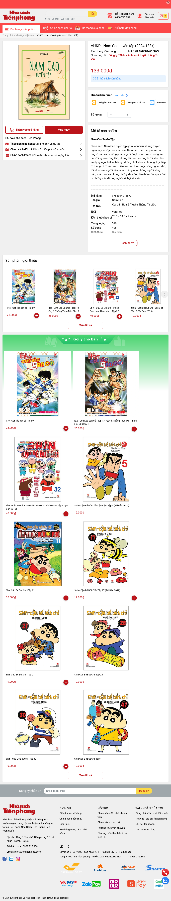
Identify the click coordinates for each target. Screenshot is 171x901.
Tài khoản (150, 14)
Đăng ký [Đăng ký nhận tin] (144, 790)
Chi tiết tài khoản (144, 824)
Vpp (73, 19)
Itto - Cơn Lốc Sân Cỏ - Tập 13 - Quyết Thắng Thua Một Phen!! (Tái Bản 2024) (64, 311)
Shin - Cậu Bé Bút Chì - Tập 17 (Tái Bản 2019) (97, 590)
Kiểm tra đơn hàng (126, 28)
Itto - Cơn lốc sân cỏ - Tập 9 (21, 308)
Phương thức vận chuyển (111, 827)
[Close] (168, 2)
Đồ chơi (55, 19)
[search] (92, 14)
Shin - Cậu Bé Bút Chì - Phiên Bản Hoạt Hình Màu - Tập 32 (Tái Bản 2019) (104, 311)
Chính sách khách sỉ (109, 822)
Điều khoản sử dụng (70, 813)
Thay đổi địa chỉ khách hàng (151, 818)
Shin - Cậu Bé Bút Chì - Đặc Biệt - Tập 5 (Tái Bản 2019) (101, 505)
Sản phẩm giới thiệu (21, 260)
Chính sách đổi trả (61, 28)
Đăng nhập (149, 17)
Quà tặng (65, 19)
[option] (23, 294)
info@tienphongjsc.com (27, 851)
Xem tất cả (85, 325)
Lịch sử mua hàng (145, 829)
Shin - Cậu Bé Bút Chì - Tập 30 (21, 758)
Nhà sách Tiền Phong (37, 897)
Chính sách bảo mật (70, 818)
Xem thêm (128, 243)
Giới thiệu (64, 824)
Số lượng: (96, 114)
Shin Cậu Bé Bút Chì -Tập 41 (88, 758)
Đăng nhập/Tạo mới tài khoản (151, 813)
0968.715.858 (122, 17)
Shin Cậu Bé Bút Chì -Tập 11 (20, 590)
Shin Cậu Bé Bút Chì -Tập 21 (20, 674)
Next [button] (164, 294)
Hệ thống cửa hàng (93, 28)
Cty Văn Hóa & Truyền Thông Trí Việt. (134, 204)
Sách (47, 19)
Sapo (66, 897)
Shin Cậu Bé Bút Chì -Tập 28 (88, 674)
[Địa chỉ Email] (98, 791)
